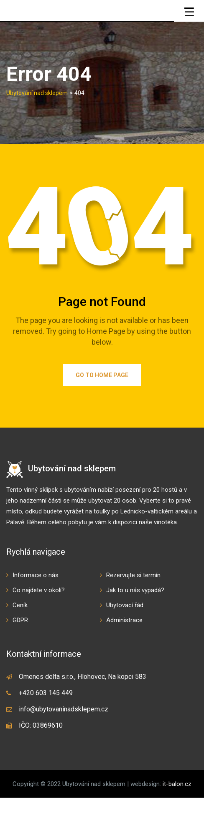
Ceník (20, 623)
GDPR (20, 638)
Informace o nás (36, 593)
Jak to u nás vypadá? (135, 608)
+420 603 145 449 (46, 711)
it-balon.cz (177, 802)
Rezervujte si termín (133, 593)
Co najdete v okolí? (39, 608)
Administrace (124, 638)
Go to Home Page (102, 393)
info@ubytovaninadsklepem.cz (63, 727)
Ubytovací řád (124, 623)
